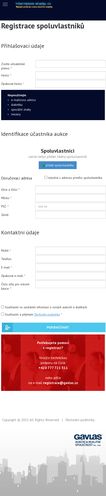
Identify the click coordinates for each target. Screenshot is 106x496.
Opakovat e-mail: (12, 276)
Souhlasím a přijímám (31, 314)
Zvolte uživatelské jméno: (13, 66)
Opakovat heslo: (11, 84)
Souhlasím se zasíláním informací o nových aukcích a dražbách (44, 307)
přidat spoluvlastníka (58, 165)
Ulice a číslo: (9, 190)
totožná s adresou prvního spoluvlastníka (73, 178)
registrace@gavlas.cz (60, 382)
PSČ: (4, 206)
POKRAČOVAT (58, 327)
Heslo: (5, 75)
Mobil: (5, 251)
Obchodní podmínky (47, 314)
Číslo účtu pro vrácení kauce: (15, 286)
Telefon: (6, 259)
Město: (5, 198)
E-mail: (5, 267)
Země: (5, 215)
